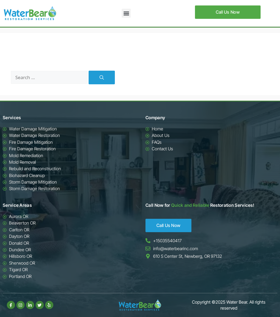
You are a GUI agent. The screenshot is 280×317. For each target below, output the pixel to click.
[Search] (102, 77)
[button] (126, 13)
